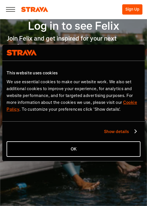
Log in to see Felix (73, 25)
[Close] (11, 9)
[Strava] (34, 9)
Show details (116, 131)
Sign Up (132, 9)
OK (74, 149)
